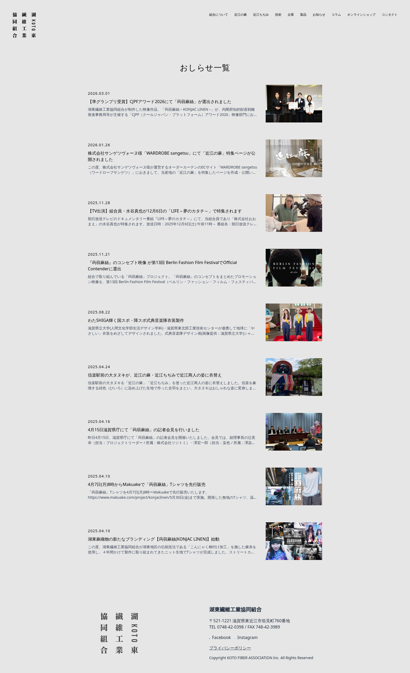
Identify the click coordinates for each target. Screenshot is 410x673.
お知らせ (319, 15)
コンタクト (389, 15)
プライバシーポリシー (230, 648)
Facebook (220, 637)
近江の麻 (240, 15)
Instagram (246, 637)
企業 (291, 15)
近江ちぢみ (261, 15)
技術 (278, 15)
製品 (303, 15)
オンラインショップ (361, 15)
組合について (218, 15)
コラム (336, 15)
